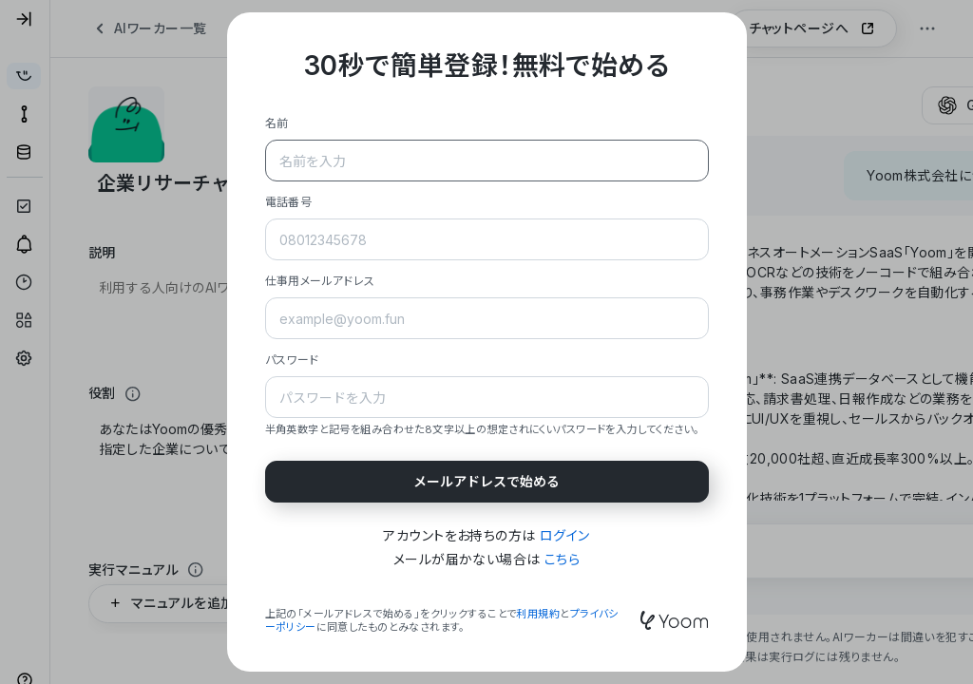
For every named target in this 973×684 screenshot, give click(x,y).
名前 (277, 123)
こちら (562, 559)
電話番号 (289, 202)
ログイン (565, 535)
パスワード (292, 359)
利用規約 (538, 613)
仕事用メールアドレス (320, 281)
